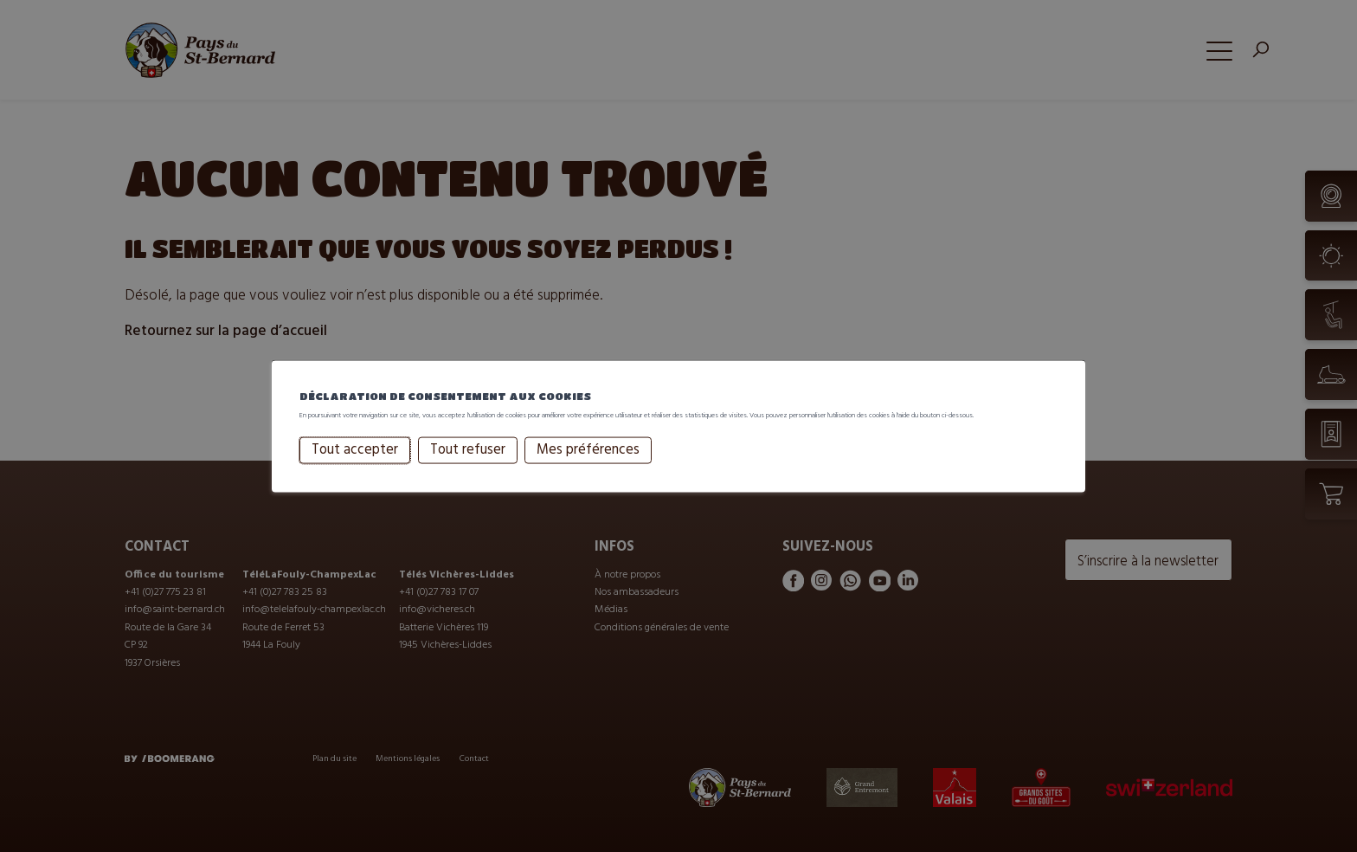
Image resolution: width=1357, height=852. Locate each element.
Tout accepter (355, 466)
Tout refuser (467, 466)
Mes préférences (588, 466)
